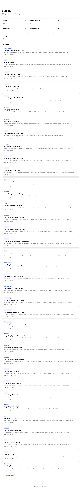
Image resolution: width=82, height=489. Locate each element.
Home (3, 6)
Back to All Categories (8, 475)
